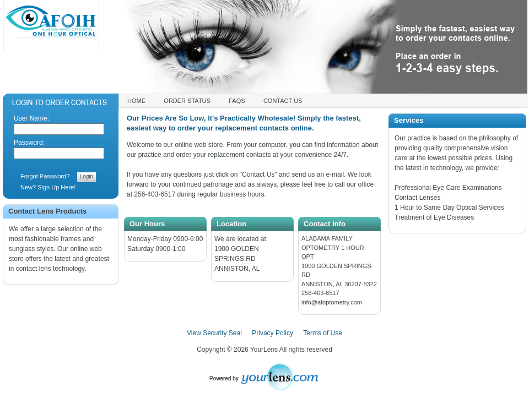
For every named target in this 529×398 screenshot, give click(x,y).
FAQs (237, 100)
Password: (29, 142)
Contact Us (283, 100)
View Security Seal (214, 333)
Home (136, 100)
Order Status (187, 100)
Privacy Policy (272, 333)
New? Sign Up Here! (47, 187)
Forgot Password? (44, 176)
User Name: (31, 118)
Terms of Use (322, 333)
